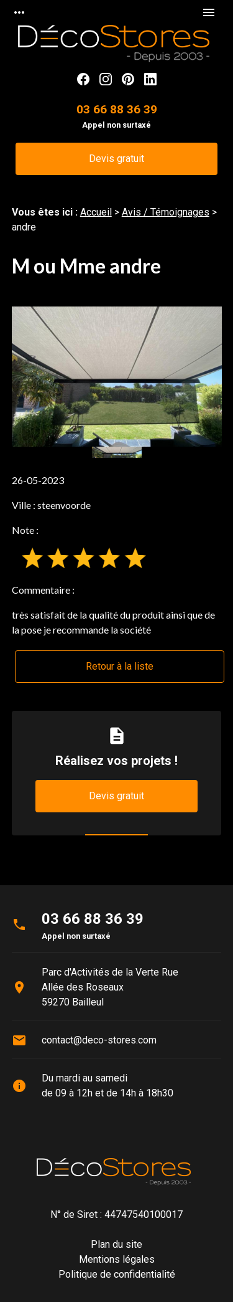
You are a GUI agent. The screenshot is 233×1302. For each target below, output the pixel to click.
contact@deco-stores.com (99, 1040)
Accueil (96, 212)
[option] (117, 376)
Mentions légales (117, 1259)
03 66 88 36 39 (116, 109)
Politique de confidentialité (116, 1274)
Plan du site (116, 1244)
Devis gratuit (116, 158)
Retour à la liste (119, 666)
